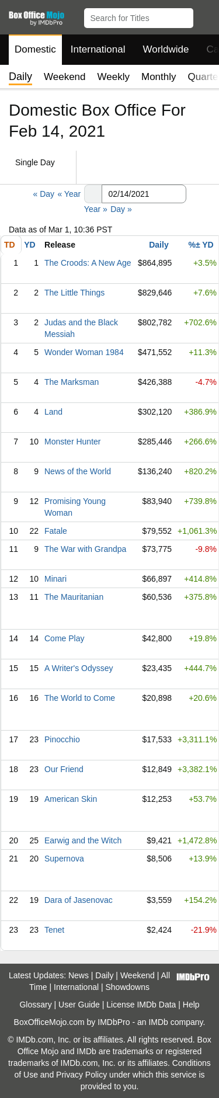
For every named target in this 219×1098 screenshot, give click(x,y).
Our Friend (64, 769)
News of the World (77, 471)
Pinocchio (62, 739)
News (78, 975)
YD (29, 244)
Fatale (55, 531)
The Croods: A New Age (87, 262)
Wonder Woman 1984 (84, 352)
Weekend (65, 76)
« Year (69, 194)
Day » (121, 209)
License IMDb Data (141, 1004)
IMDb (158, 1022)
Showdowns (128, 987)
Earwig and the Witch (82, 840)
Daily (158, 244)
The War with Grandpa (85, 549)
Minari (55, 578)
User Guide (79, 1004)
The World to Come (79, 698)
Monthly (158, 76)
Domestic (35, 49)
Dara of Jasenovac (78, 900)
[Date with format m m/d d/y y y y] (144, 194)
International (98, 49)
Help (191, 1004)
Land (53, 411)
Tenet (54, 929)
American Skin (70, 799)
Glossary (35, 1004)
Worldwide (165, 49)
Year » (95, 209)
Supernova (64, 858)
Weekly (114, 76)
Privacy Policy (81, 1074)
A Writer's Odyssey (78, 668)
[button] (204, 16)
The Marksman (71, 382)
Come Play (64, 638)
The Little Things (74, 292)
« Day (43, 194)
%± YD (200, 244)
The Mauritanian (73, 597)
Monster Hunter (72, 441)
